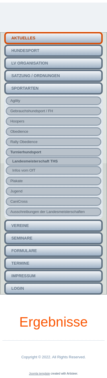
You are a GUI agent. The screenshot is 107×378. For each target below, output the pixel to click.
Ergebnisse (53, 321)
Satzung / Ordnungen (35, 75)
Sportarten (25, 88)
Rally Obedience (23, 142)
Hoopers (17, 121)
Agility (15, 100)
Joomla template (39, 373)
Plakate (16, 181)
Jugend (16, 191)
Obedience (19, 131)
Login (17, 288)
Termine (20, 263)
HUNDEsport (25, 50)
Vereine (20, 225)
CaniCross (19, 201)
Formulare (24, 250)
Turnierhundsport (25, 152)
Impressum (23, 276)
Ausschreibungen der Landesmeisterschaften (47, 212)
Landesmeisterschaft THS (35, 161)
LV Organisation (29, 63)
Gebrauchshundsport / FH (31, 111)
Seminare (22, 238)
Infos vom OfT (24, 170)
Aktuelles (23, 38)
